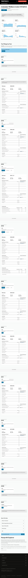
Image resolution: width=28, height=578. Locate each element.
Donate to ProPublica (22, 1)
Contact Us (22, 534)
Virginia (9, 3)
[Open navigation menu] (17, 1)
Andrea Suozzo (4, 544)
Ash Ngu (12, 544)
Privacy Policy (13, 575)
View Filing (3, 170)
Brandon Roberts (16, 544)
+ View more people (4, 212)
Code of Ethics (3, 575)
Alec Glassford (8, 544)
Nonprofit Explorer (4, 3)
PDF (2, 62)
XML (2, 233)
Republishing (8, 575)
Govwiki (2, 548)
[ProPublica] (5, 1)
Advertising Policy (19, 575)
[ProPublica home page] (6, 571)
